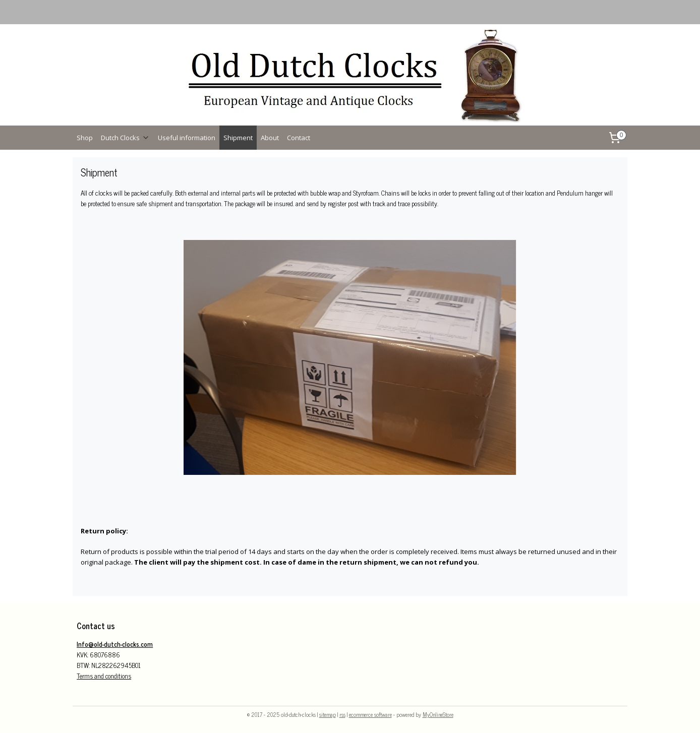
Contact (298, 137)
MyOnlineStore (438, 714)
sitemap (327, 714)
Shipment (238, 137)
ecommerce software (370, 714)
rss (342, 714)
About (270, 137)
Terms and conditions (104, 675)
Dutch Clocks (125, 137)
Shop (85, 137)
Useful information (186, 137)
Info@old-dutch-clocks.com (115, 644)
